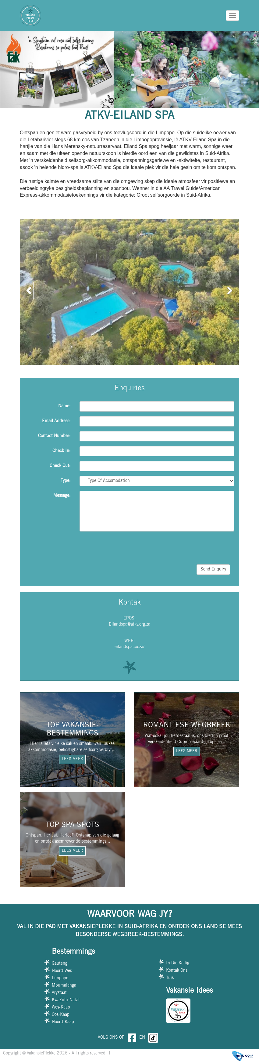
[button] (27, 288)
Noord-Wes (62, 971)
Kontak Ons (176, 971)
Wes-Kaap (61, 1007)
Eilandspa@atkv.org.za (129, 625)
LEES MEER (72, 759)
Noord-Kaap (63, 1022)
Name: (64, 406)
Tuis (170, 978)
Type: (65, 481)
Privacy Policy (125, 1053)
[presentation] (188, 548)
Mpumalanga (64, 986)
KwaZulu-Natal (66, 1000)
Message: (61, 496)
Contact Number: (54, 436)
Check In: (61, 451)
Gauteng (59, 964)
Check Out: (60, 466)
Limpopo (60, 978)
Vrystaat (59, 993)
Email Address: (56, 421)
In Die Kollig (177, 963)
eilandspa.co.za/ (129, 647)
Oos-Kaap (60, 1015)
